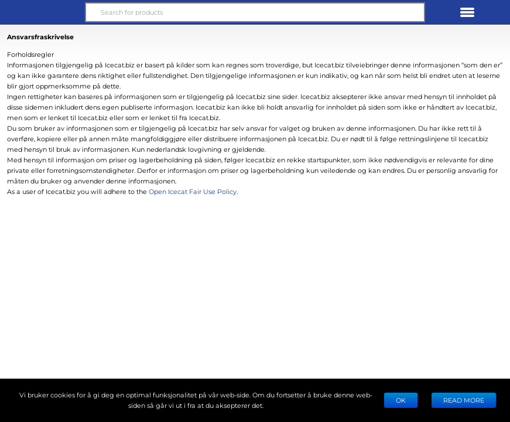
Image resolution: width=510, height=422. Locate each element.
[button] (42, 12)
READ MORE (463, 400)
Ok (401, 400)
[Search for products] (255, 12)
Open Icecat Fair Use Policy (193, 191)
